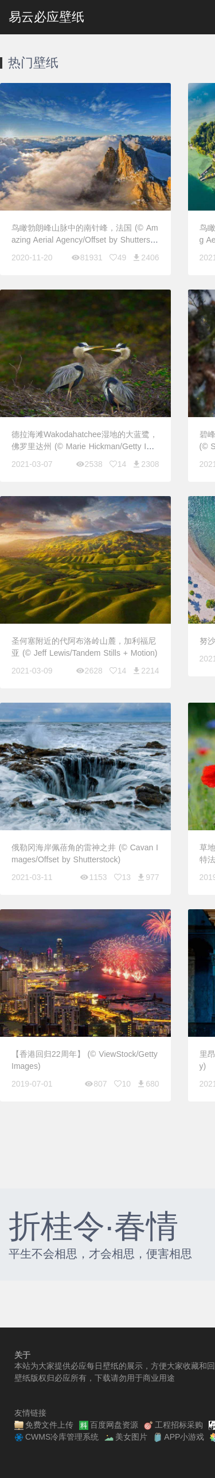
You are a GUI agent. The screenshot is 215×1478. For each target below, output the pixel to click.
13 (122, 877)
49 (117, 257)
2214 (145, 670)
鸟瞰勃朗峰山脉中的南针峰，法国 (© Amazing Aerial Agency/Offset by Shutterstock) (84, 239)
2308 (145, 464)
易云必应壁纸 (46, 17)
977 (147, 877)
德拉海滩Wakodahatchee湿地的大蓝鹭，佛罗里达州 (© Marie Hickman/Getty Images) (84, 446)
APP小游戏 (178, 1437)
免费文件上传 (43, 1425)
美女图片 (125, 1437)
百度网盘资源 (108, 1425)
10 (122, 1083)
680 (147, 1083)
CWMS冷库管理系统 (56, 1437)
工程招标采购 (173, 1425)
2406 (145, 257)
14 (117, 464)
